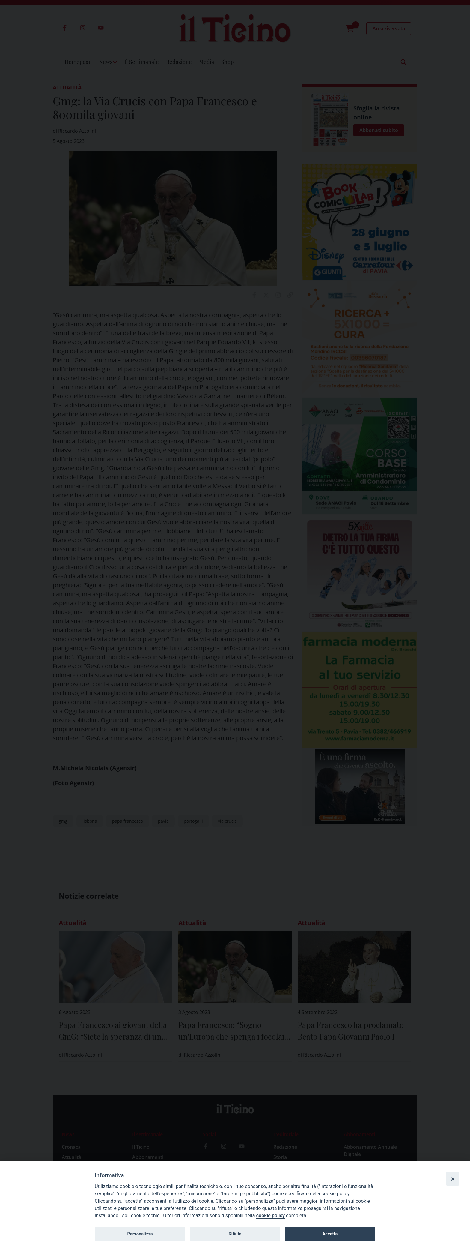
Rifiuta (234, 1234)
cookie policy (270, 1215)
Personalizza (140, 1234)
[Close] (452, 1178)
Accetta (330, 1234)
